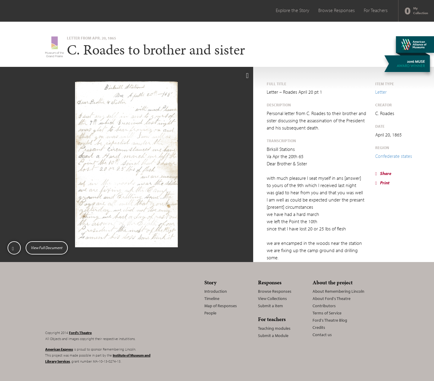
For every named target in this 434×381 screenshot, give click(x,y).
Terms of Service (327, 313)
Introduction (215, 291)
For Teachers (376, 10)
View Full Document (46, 247)
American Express (59, 349)
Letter (381, 92)
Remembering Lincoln (83, 301)
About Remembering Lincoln (338, 291)
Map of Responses (220, 305)
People (210, 313)
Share (383, 173)
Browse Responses (336, 10)
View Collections (272, 298)
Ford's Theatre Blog (330, 320)
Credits (319, 327)
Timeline (211, 298)
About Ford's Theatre (332, 298)
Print (382, 183)
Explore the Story (292, 10)
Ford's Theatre (80, 332)
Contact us (322, 334)
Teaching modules (274, 328)
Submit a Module (273, 335)
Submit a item (270, 305)
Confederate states (393, 156)
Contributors (324, 305)
